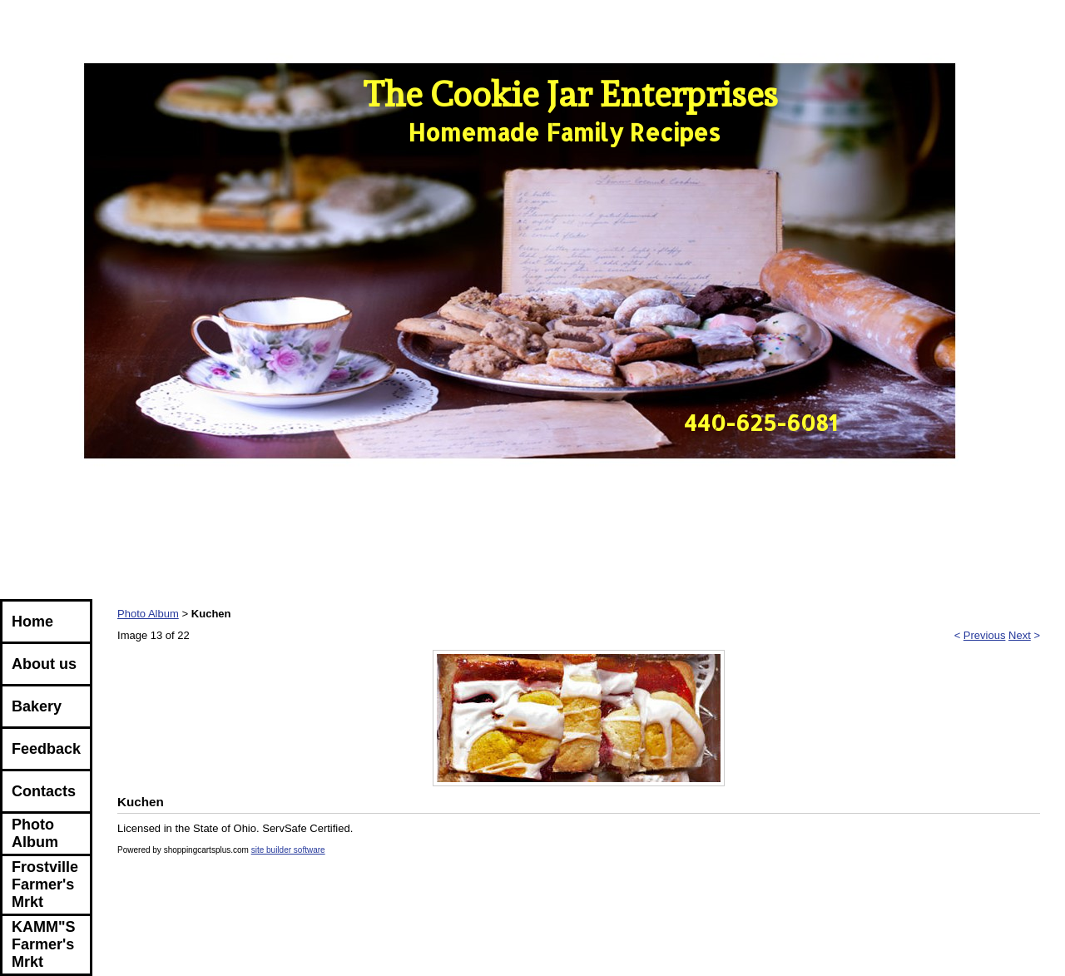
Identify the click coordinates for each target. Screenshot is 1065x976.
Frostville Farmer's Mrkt (45, 884)
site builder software (288, 850)
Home (32, 621)
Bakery (37, 706)
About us (44, 664)
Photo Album (35, 833)
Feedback (46, 749)
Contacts (44, 791)
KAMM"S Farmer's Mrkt (44, 944)
